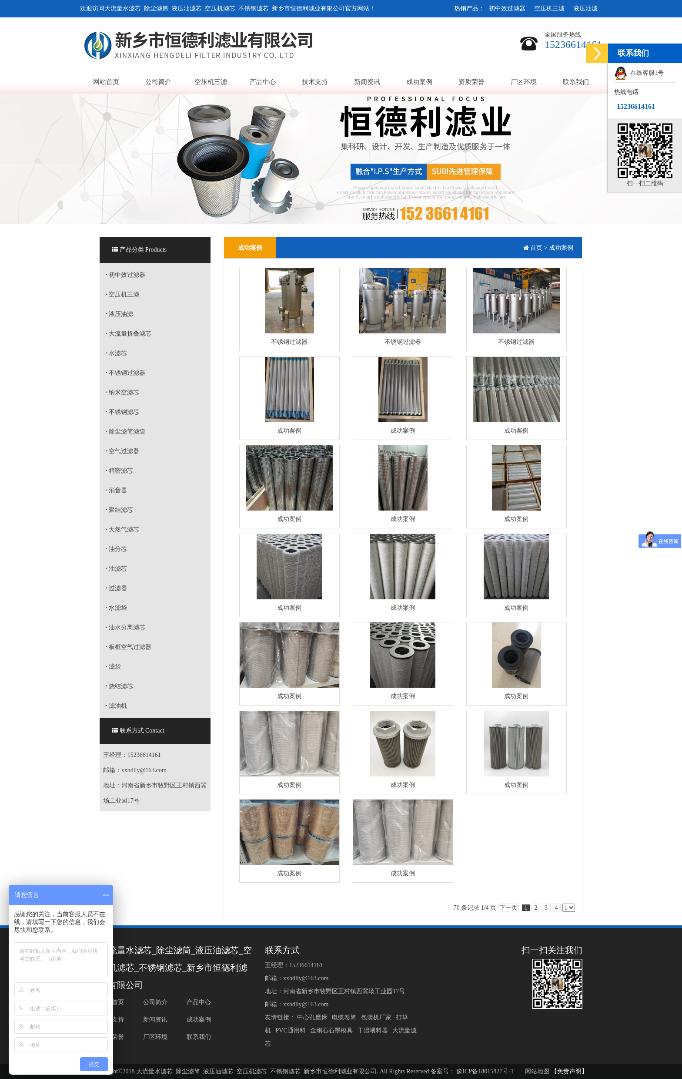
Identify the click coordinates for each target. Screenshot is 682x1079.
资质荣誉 (471, 81)
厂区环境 (524, 81)
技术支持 (315, 81)
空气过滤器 (122, 451)
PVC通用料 (291, 1030)
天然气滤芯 (122, 529)
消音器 (116, 490)
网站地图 (537, 1071)
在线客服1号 (639, 73)
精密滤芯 (119, 470)
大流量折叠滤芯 (128, 333)
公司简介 (158, 81)
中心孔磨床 (313, 1017)
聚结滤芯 (119, 510)
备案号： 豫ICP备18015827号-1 (472, 1071)
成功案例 (419, 81)
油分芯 (116, 549)
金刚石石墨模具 (332, 1030)
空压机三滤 (549, 8)
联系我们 (576, 81)
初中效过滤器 (507, 8)
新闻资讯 (367, 81)
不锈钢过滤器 (125, 373)
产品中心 (263, 81)
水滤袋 (116, 608)
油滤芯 (116, 568)
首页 (536, 248)
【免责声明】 (569, 1071)
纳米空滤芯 (122, 392)
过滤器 (116, 588)
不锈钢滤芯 (122, 412)
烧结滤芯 (119, 686)
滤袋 (113, 666)
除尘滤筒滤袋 (125, 431)
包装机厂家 (376, 1017)
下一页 (508, 907)
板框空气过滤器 (128, 647)
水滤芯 (116, 353)
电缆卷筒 (345, 1017)
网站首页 (106, 81)
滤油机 (116, 706)
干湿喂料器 (373, 1030)
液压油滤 (585, 8)
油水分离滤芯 (125, 627)
